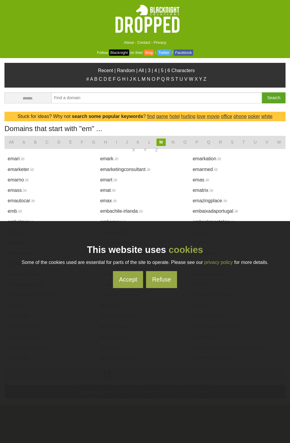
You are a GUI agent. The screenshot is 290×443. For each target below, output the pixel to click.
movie (213, 116)
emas (201, 179)
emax (108, 200)
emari (16, 158)
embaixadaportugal (215, 211)
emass (17, 190)
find (151, 116)
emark (109, 158)
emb (15, 211)
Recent (105, 70)
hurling (188, 116)
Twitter (164, 52)
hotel (174, 116)
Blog (149, 52)
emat (108, 190)
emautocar (21, 200)
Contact (143, 42)
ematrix (203, 190)
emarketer (21, 169)
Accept (128, 279)
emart (108, 179)
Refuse (161, 279)
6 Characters (181, 70)
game (162, 116)
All (141, 70)
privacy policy (218, 262)
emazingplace (210, 200)
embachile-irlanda (121, 211)
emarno (18, 179)
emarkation (207, 158)
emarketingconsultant (125, 169)
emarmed (205, 169)
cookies (186, 250)
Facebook (183, 52)
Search (273, 97)
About (129, 42)
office (226, 116)
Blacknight (119, 52)
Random (126, 70)
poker (254, 116)
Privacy (160, 42)
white (266, 116)
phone (240, 116)
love (201, 116)
